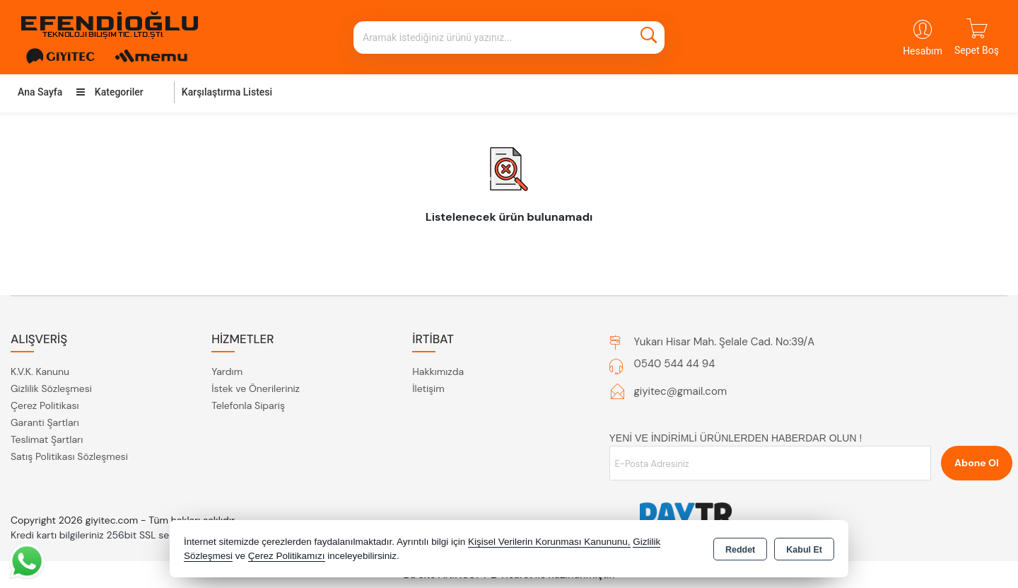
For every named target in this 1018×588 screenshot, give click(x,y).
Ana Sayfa (40, 92)
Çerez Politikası (45, 405)
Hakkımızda (438, 371)
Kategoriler (109, 92)
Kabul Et (804, 550)
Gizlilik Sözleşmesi (51, 388)
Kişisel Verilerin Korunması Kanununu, (549, 541)
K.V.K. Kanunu (40, 371)
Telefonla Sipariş (248, 405)
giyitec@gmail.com (680, 391)
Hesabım (922, 51)
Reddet (740, 550)
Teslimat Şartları (47, 439)
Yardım (226, 371)
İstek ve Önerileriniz (255, 388)
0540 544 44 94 (674, 364)
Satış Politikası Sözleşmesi (69, 456)
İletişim (428, 388)
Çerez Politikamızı (286, 555)
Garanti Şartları (45, 422)
